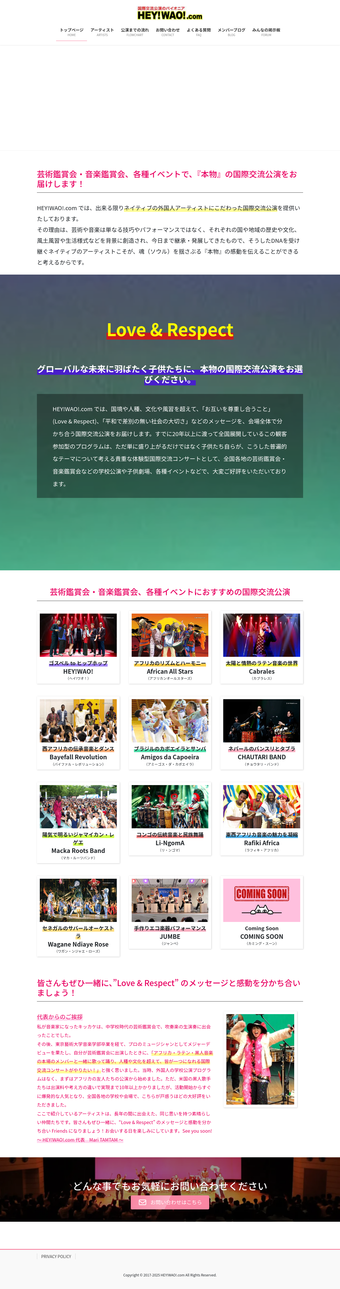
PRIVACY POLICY (56, 1256)
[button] (25, 98)
